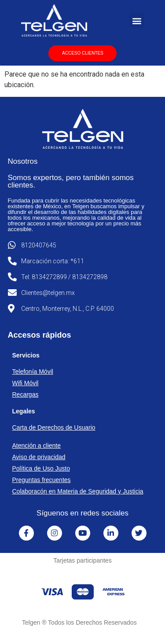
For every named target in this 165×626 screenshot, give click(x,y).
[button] (136, 20)
